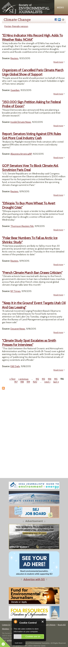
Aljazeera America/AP (21, 153)
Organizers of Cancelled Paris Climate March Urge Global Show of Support (32, 72)
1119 (28, 381)
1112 (37, 378)
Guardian (15, 90)
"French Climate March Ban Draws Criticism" (32, 273)
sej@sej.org (11, 640)
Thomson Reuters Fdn (22, 226)
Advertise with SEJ (34, 579)
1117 (16, 381)
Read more (59, 62)
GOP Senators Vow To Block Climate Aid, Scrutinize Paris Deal (30, 168)
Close (43, 622)
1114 (49, 378)
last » (56, 381)
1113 (43, 378)
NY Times (15, 291)
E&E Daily (15, 366)
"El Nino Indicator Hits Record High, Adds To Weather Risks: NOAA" (32, 37)
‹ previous (23, 378)
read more (18, 643)
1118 (22, 381)
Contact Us (6, 625)
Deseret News (17, 328)
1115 (56, 378)
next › (47, 381)
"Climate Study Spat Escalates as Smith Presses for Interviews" (29, 342)
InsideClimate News (20, 122)
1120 (35, 381)
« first (12, 378)
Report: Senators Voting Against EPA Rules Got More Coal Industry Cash (31, 136)
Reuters (14, 58)
